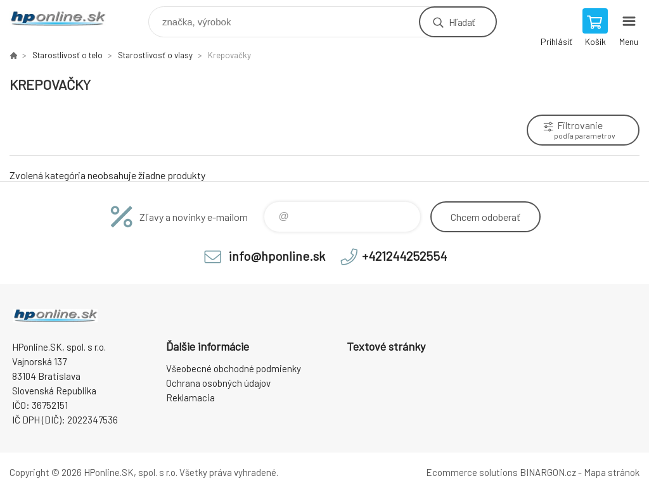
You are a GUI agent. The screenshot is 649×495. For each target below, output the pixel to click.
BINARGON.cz (548, 472)
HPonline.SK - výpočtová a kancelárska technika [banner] (66, 18)
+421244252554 (404, 255)
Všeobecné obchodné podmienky (233, 368)
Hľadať (462, 22)
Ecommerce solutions (472, 472)
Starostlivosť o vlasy (155, 55)
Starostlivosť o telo (67, 55)
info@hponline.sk (277, 255)
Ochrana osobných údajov (218, 383)
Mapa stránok (611, 472)
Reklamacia (190, 397)
